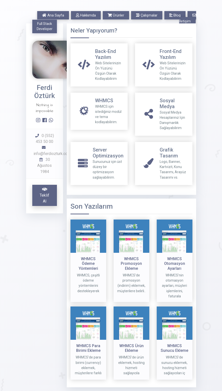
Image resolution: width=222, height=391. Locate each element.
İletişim (187, 18)
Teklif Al (44, 195)
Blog (175, 15)
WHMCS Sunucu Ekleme (174, 348)
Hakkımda (86, 15)
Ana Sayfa (53, 15)
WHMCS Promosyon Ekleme (131, 263)
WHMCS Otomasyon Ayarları (174, 263)
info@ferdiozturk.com (52, 153)
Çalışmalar (146, 15)
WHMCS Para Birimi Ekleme (88, 348)
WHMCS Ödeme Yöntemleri (88, 263)
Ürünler (116, 15)
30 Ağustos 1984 (44, 165)
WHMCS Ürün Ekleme (131, 348)
